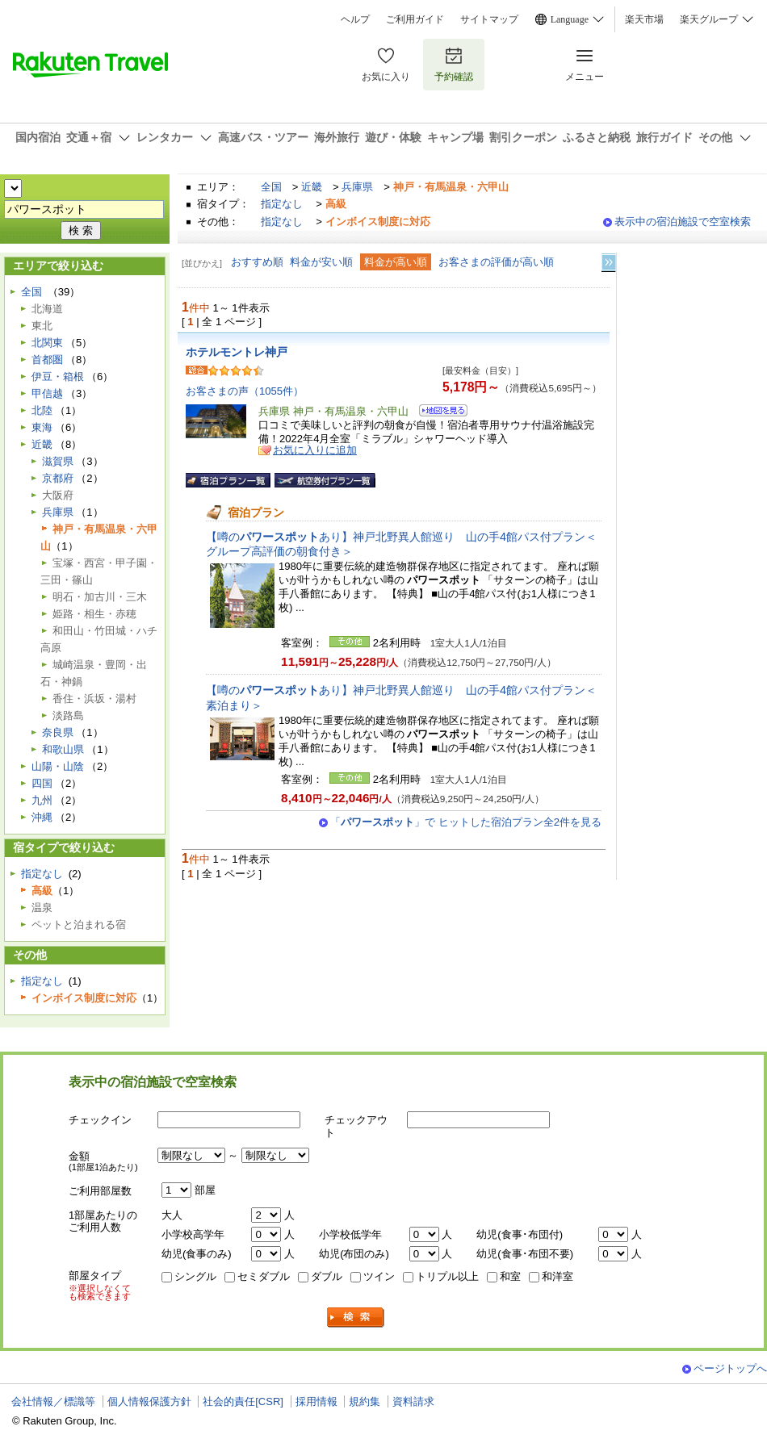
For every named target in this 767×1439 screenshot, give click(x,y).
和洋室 (557, 1276)
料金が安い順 (321, 262)
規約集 (364, 1401)
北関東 (47, 343)
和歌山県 (63, 749)
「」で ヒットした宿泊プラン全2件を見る (465, 822)
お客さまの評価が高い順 (496, 262)
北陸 (41, 410)
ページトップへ (730, 1368)
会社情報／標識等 (53, 1401)
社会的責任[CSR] (243, 1401)
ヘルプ (355, 19)
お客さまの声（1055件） (245, 391)
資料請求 (413, 1401)
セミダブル (263, 1276)
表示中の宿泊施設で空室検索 (682, 221)
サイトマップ (489, 19)
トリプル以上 (447, 1276)
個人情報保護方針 (149, 1401)
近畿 (311, 187)
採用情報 (316, 1401)
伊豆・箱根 (57, 376)
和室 (510, 1276)
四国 (41, 783)
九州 (41, 800)
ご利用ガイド (415, 19)
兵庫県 (357, 187)
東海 (41, 427)
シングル (195, 1276)
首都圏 (47, 359)
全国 (271, 187)
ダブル (326, 1276)
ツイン (379, 1276)
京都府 (57, 478)
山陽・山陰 (57, 766)
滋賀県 (57, 461)
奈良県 (57, 732)
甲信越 (47, 393)
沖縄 (41, 817)
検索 (356, 1317)
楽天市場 (644, 19)
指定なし (282, 204)
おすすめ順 (257, 262)
